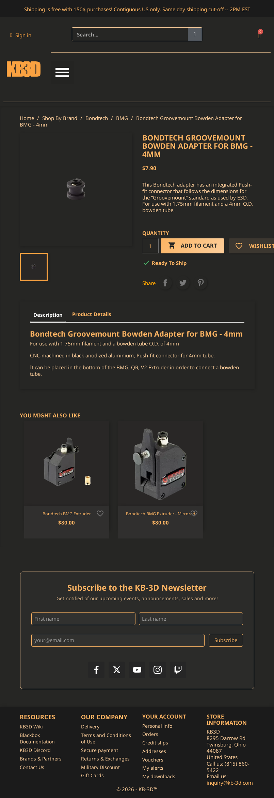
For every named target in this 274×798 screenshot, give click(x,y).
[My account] (20, 35)
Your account (164, 716)
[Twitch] (178, 670)
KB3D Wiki (31, 726)
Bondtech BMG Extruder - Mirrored (160, 514)
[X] (117, 670)
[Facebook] (96, 670)
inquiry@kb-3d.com (230, 782)
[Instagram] (157, 670)
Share (165, 283)
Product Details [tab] (91, 314)
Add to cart (192, 245)
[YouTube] (137, 670)
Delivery (90, 726)
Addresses (154, 751)
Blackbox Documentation (37, 738)
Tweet (183, 283)
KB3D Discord (35, 750)
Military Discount (100, 767)
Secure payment (99, 750)
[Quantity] (150, 245)
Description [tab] (48, 314)
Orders (150, 734)
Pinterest (200, 283)
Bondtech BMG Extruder (67, 514)
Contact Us (32, 767)
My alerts (152, 768)
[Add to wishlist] (100, 513)
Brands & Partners (41, 758)
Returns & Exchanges (105, 758)
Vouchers (152, 759)
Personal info (157, 726)
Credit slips (155, 742)
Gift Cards (92, 775)
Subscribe (225, 640)
